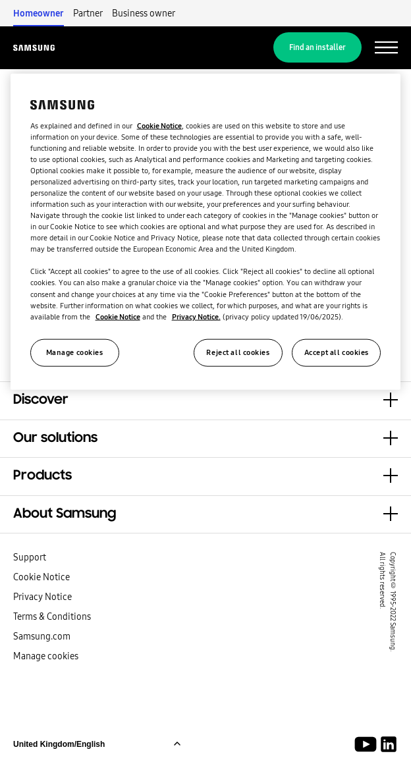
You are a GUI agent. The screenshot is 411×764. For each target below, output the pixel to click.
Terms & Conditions (52, 616)
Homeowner (38, 13)
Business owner (143, 13)
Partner (88, 13)
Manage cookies (45, 656)
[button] (205, 400)
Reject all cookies (237, 351)
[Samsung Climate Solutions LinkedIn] (388, 744)
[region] (206, 232)
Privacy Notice (42, 597)
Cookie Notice (41, 577)
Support (29, 557)
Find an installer (317, 47)
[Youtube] (367, 744)
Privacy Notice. (196, 316)
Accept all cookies (336, 351)
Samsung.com (41, 636)
